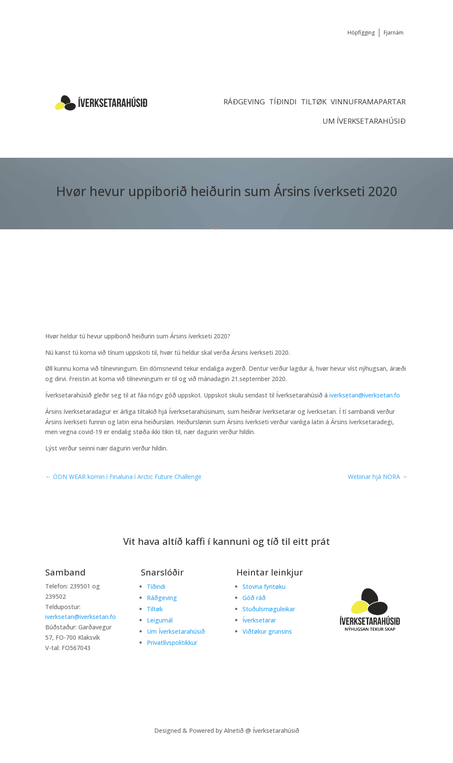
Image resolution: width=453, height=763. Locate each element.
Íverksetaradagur (345, 261)
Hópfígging (361, 32)
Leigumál (160, 620)
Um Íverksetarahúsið (364, 121)
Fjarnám (393, 32)
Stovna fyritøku (263, 586)
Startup (328, 268)
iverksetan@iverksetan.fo (364, 395)
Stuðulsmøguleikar (268, 609)
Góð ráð (254, 598)
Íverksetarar (259, 620)
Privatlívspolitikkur (172, 642)
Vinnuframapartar (368, 101)
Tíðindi (283, 101)
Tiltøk (313, 101)
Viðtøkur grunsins (267, 631)
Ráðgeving (244, 101)
